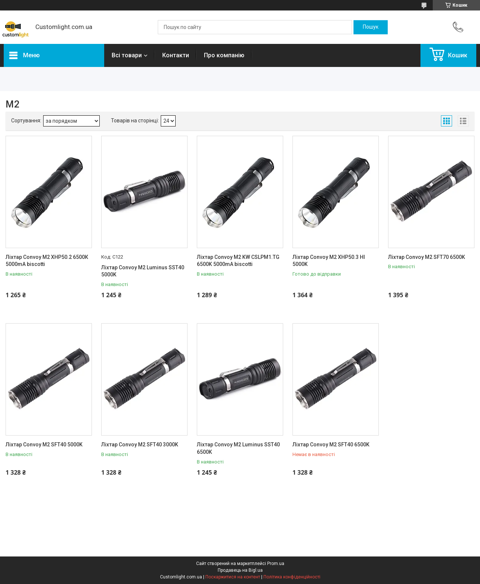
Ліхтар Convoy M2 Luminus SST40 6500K (238, 448)
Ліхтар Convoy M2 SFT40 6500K (330, 444)
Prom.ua (275, 563)
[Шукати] (370, 27)
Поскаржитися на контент (232, 577)
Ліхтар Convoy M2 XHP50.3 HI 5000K (328, 260)
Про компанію (224, 55)
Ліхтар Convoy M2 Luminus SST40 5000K (142, 271)
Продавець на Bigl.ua (240, 570)
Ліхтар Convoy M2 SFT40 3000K (139, 444)
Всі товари (127, 55)
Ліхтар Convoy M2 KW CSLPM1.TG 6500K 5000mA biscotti (238, 260)
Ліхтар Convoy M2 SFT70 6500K (426, 257)
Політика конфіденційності (291, 577)
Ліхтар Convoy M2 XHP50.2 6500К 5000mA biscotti (47, 260)
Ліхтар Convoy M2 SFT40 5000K (44, 444)
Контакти (175, 55)
